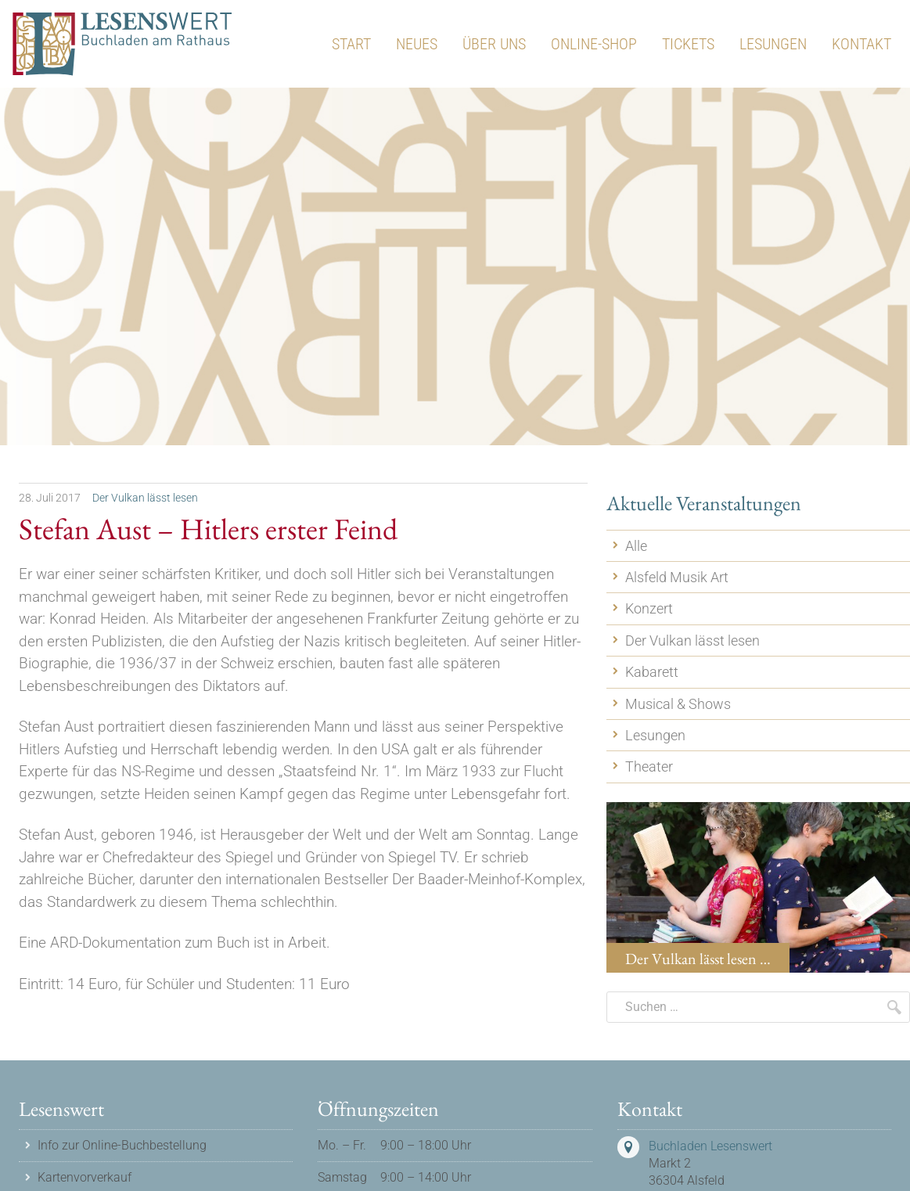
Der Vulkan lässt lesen (145, 497)
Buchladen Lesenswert (710, 1146)
